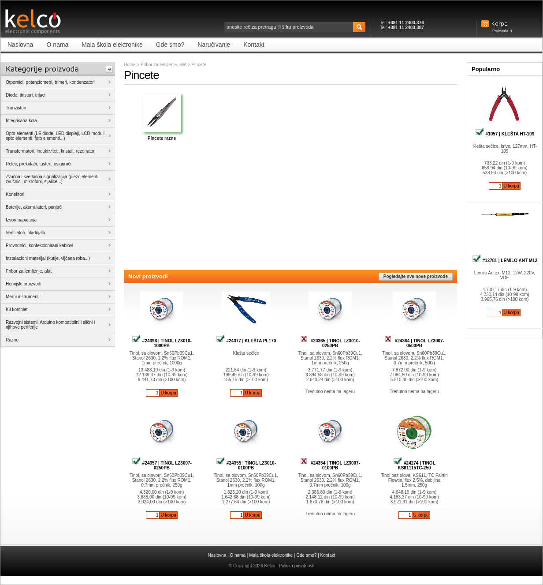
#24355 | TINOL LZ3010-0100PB (246, 465)
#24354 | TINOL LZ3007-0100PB (330, 465)
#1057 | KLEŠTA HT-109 (504, 133)
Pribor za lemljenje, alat (163, 64)
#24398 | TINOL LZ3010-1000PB (162, 343)
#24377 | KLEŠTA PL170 (246, 340)
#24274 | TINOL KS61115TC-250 (414, 465)
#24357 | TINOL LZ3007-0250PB (162, 465)
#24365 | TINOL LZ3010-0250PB (330, 343)
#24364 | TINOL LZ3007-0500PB (414, 343)
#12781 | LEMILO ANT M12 (504, 260)
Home (130, 64)
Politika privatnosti (297, 565)
